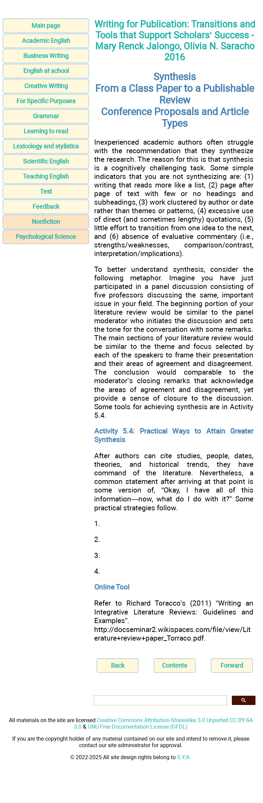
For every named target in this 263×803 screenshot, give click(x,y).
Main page (46, 25)
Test (46, 191)
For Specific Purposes (45, 101)
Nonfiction (46, 221)
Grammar (46, 116)
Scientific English (46, 161)
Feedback (46, 206)
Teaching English (46, 176)
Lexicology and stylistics (46, 146)
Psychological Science (46, 236)
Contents (174, 665)
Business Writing (45, 55)
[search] (159, 700)
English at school (46, 70)
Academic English (46, 40)
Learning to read (46, 131)
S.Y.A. (184, 757)
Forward (232, 665)
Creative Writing (46, 85)
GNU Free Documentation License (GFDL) (138, 726)
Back (117, 665)
